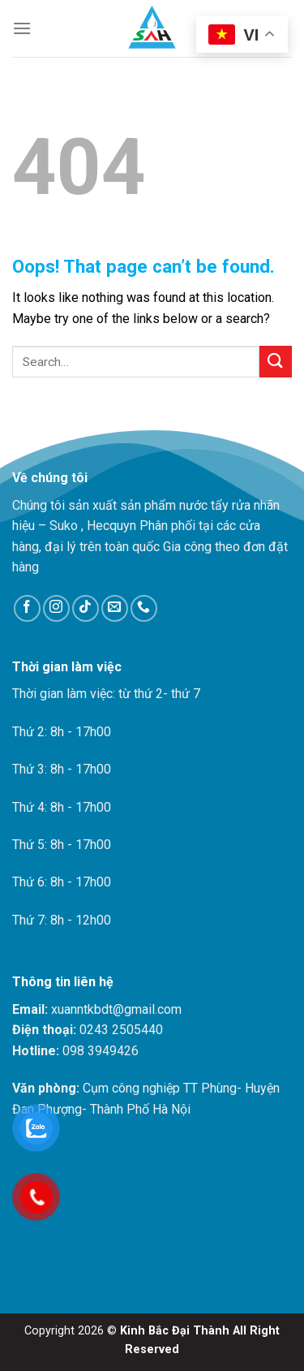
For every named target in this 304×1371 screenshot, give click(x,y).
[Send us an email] (114, 608)
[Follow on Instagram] (56, 608)
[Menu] (22, 28)
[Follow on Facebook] (27, 608)
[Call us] (144, 608)
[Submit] (275, 361)
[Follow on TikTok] (85, 608)
